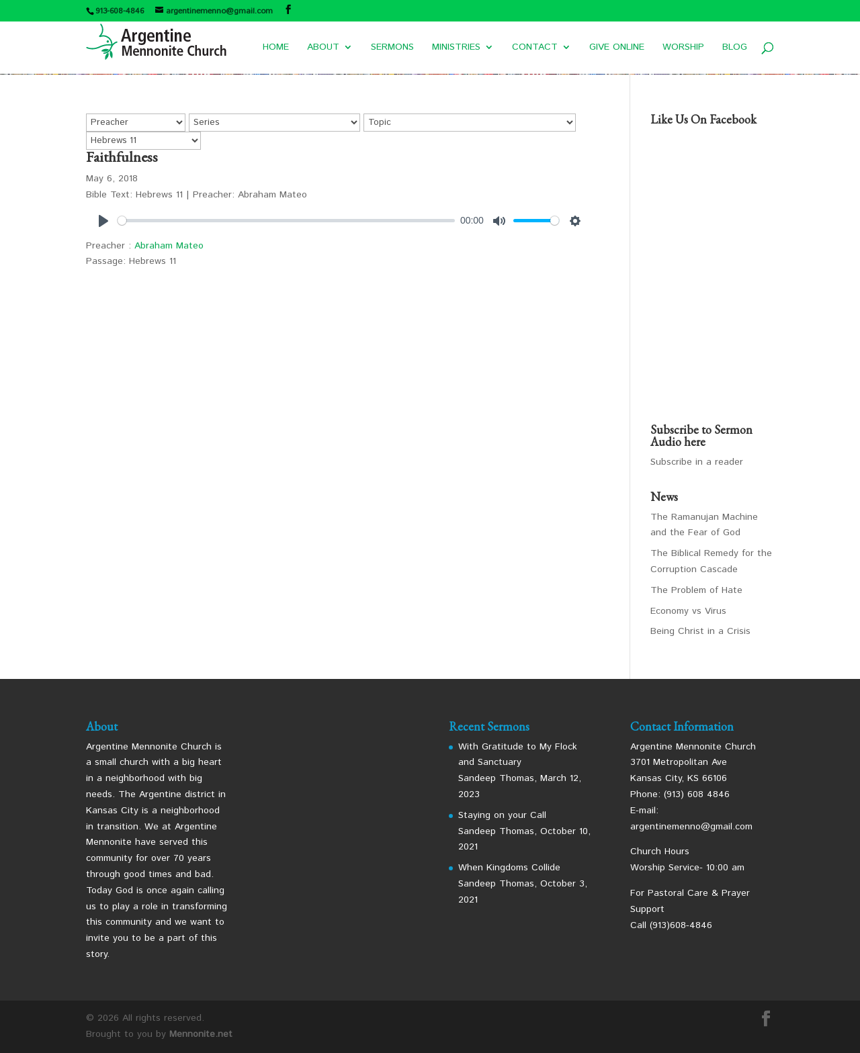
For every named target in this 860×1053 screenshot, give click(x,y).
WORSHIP (683, 48)
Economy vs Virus (688, 611)
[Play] (103, 221)
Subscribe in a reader (696, 462)
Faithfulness (122, 157)
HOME (276, 48)
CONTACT (535, 48)
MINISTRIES (456, 48)
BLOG (734, 48)
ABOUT (323, 48)
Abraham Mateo (169, 246)
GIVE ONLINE (616, 48)
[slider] (286, 220)
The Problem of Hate (696, 590)
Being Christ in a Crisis (700, 631)
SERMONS (392, 48)
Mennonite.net (200, 1034)
